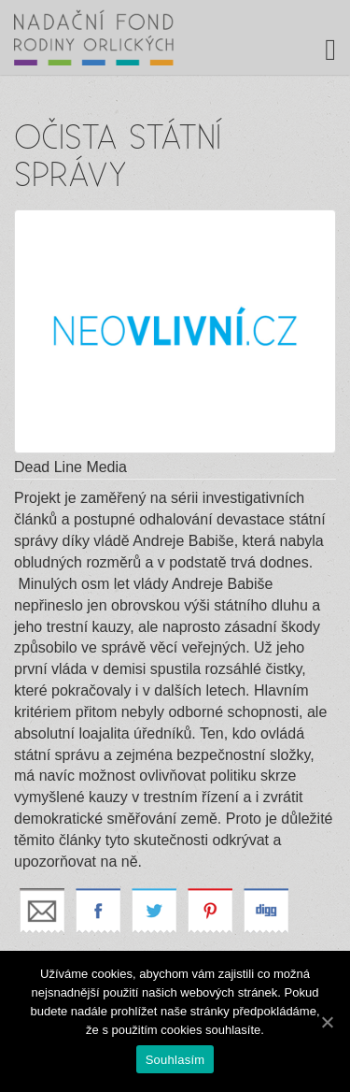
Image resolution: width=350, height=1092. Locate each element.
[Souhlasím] (326, 1022)
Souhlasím (175, 1060)
